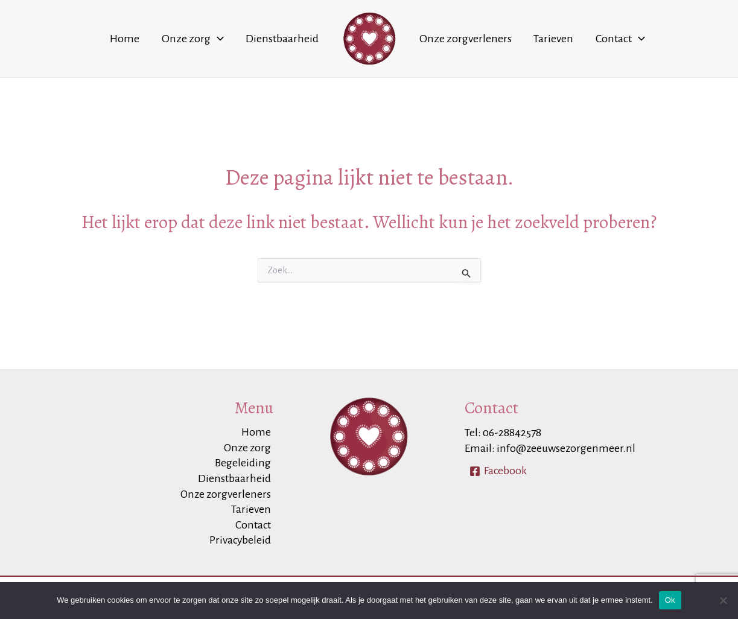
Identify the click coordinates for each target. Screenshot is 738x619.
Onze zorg (208, 38)
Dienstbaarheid (287, 39)
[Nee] (723, 600)
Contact (595, 38)
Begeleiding (245, 462)
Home (150, 39)
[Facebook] (498, 469)
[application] (232, 38)
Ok (670, 600)
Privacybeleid (242, 541)
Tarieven (539, 39)
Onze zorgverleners (461, 39)
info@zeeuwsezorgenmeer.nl (567, 446)
